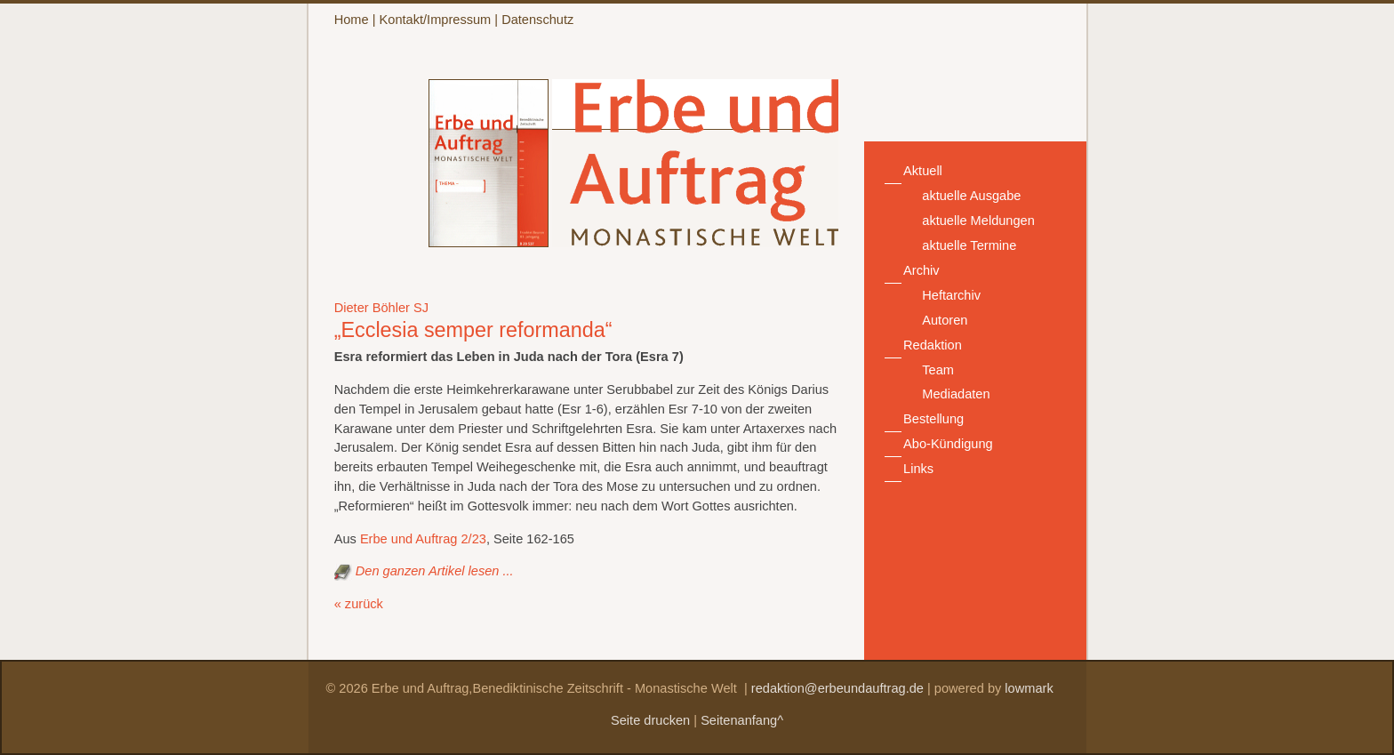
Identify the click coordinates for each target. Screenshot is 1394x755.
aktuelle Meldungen (978, 220)
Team (938, 370)
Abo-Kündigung (948, 444)
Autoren (944, 320)
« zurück (358, 604)
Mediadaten (955, 394)
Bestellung (933, 419)
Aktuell (922, 171)
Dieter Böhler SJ (381, 308)
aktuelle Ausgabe (971, 196)
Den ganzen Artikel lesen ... (435, 571)
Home (351, 19)
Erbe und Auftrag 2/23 (423, 539)
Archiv (921, 270)
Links (918, 469)
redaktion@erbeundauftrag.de (837, 688)
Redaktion (932, 345)
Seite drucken (650, 720)
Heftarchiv (951, 295)
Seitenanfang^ (742, 720)
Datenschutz (537, 19)
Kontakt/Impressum (436, 19)
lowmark (1029, 688)
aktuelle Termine (969, 245)
